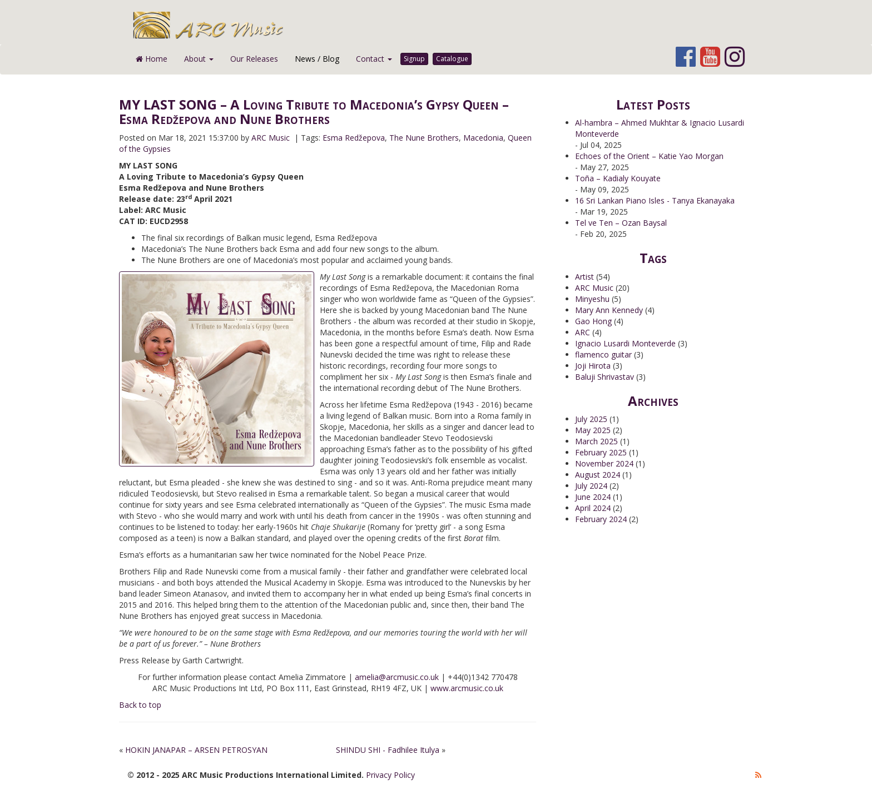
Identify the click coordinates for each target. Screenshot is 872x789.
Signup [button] (414, 58)
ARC (582, 332)
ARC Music (594, 287)
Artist (584, 276)
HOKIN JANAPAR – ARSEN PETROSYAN (196, 750)
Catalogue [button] (452, 58)
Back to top (140, 704)
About (199, 58)
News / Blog (317, 58)
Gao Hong (593, 321)
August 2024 (597, 474)
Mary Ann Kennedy (609, 310)
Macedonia (483, 137)
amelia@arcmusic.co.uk (397, 677)
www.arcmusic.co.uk (466, 688)
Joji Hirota (593, 365)
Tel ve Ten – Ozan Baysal (621, 222)
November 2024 (604, 463)
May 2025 (593, 430)
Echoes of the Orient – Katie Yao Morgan (649, 156)
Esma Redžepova (354, 137)
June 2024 (593, 497)
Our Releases (254, 58)
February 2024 (601, 519)
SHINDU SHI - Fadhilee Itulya (387, 750)
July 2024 (591, 485)
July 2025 (591, 419)
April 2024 (593, 508)
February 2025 (601, 452)
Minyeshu (592, 299)
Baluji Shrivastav (604, 376)
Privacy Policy (390, 775)
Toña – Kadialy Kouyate (618, 178)
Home (151, 58)
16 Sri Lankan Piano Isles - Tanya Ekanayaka (655, 200)
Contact (374, 58)
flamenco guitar (603, 354)
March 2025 (596, 441)
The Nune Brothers (424, 137)
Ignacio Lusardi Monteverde (625, 343)
